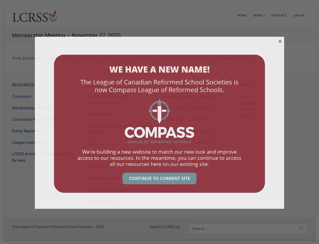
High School (98, 167)
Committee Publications (33, 119)
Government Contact (106, 155)
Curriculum (21, 96)
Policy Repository (27, 131)
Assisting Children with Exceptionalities (108, 99)
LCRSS (245, 96)
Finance (95, 144)
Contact (246, 116)
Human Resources (104, 178)
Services (246, 109)
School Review (100, 201)
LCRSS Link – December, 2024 (190, 131)
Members (247, 103)
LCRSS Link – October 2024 (187, 142)
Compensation (101, 114)
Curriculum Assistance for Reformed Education (120, 129)
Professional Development (111, 190)
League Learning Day (30, 142)
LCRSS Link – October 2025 (187, 108)
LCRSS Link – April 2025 (184, 119)
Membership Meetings (32, 108)
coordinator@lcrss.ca (235, 58)
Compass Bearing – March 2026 (192, 96)
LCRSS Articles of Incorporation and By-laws (43, 157)
